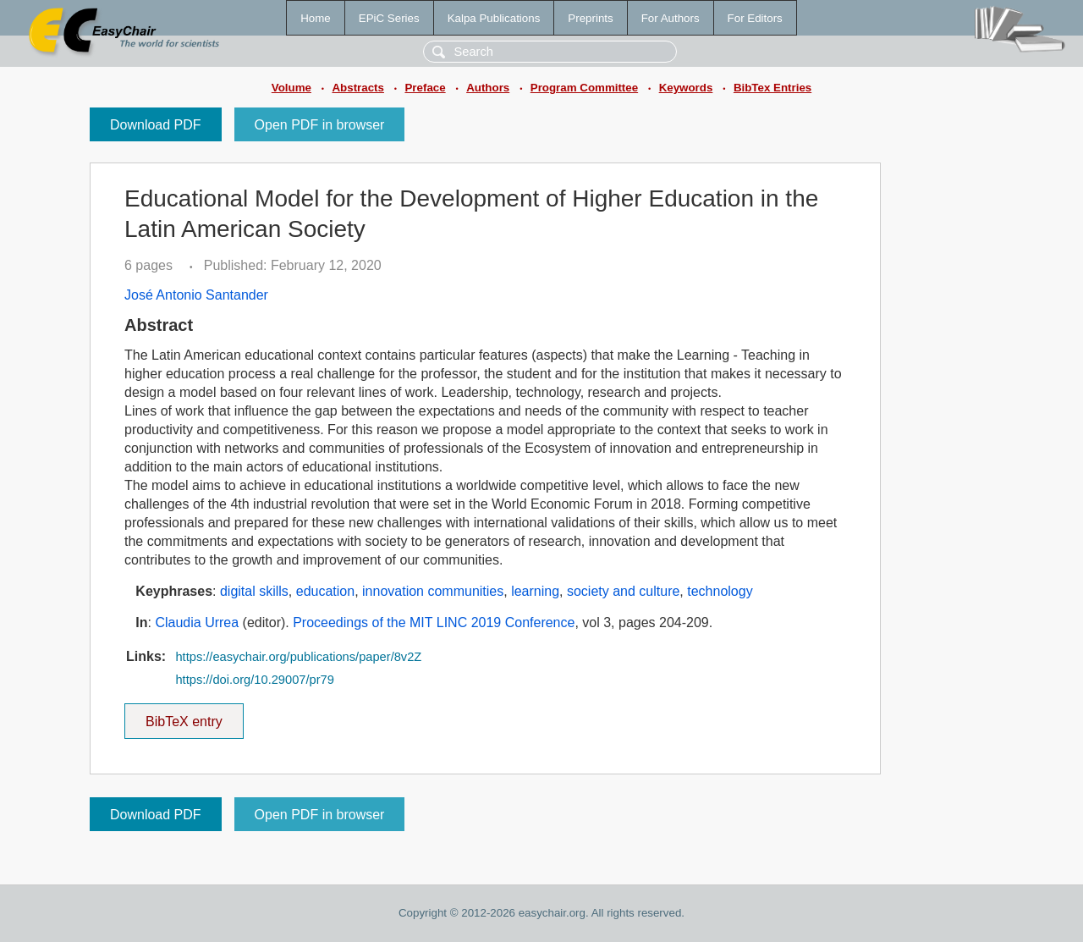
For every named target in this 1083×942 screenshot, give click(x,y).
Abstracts (357, 87)
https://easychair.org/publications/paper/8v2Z (298, 657)
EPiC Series (389, 18)
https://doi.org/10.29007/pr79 (254, 679)
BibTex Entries (772, 87)
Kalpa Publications (494, 18)
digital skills (254, 591)
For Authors (670, 18)
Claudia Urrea (197, 622)
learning (535, 591)
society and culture (623, 591)
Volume (291, 87)
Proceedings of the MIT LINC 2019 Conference (433, 622)
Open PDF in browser (320, 125)
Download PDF (155, 125)
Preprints (590, 18)
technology (719, 591)
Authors (487, 87)
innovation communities (432, 591)
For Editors (755, 18)
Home (315, 18)
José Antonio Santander (196, 295)
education (325, 591)
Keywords (686, 87)
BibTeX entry (183, 716)
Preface (424, 87)
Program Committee (584, 87)
